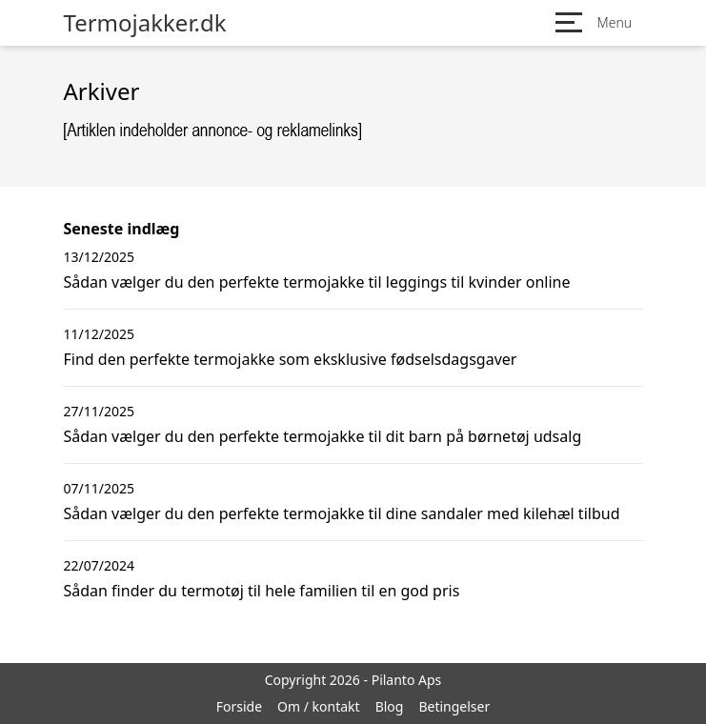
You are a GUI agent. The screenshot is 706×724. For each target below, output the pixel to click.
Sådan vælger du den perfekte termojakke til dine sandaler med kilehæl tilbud (342, 513)
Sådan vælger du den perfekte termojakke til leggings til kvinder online (317, 282)
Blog (389, 706)
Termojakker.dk (145, 23)
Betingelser (454, 706)
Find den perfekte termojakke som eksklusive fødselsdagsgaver (290, 359)
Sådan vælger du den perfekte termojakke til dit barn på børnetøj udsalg (323, 436)
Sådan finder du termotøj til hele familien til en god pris (262, 590)
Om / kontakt (318, 706)
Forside (239, 706)
